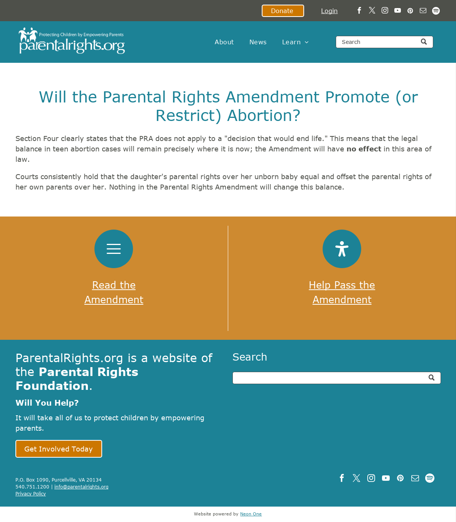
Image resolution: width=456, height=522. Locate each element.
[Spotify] (436, 11)
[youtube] (397, 11)
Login (329, 10)
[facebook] (359, 11)
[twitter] (372, 11)
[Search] (385, 42)
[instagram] (385, 11)
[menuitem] (224, 42)
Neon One (251, 513)
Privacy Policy (30, 493)
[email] (423, 11)
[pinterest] (410, 11)
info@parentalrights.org (81, 486)
